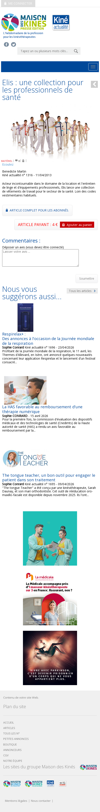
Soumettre (86, 278)
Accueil (8, 722)
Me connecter (18, 3)
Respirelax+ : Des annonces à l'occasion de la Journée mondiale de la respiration (48, 338)
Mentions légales (16, 801)
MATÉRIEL (6, 161)
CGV (6, 755)
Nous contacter (41, 801)
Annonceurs (12, 750)
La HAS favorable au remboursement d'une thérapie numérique (42, 409)
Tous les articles (82, 291)
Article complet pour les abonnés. (37, 210)
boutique (10, 744)
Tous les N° (11, 733)
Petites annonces (16, 739)
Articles (9, 728)
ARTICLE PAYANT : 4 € (56, 225)
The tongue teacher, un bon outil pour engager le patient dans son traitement (48, 478)
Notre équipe (12, 761)
